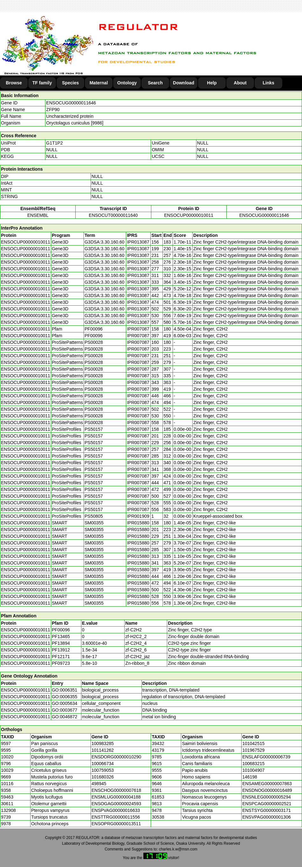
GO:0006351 (64, 690)
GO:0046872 (64, 716)
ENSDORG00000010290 (116, 756)
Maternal (99, 82)
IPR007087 (138, 328)
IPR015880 (138, 522)
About (240, 82)
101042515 (253, 743)
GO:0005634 (64, 703)
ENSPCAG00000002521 (266, 803)
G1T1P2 (54, 143)
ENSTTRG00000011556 (116, 817)
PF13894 (61, 643)
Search (155, 82)
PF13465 (61, 636)
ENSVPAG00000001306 (266, 817)
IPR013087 (138, 242)
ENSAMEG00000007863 (267, 783)
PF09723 (61, 663)
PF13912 (61, 649)
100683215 (253, 763)
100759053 (103, 770)
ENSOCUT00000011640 (113, 215)
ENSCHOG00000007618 (116, 790)
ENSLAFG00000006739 (266, 756)
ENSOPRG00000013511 (116, 823)
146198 (249, 776)
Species (70, 82)
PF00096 (61, 629)
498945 (99, 783)
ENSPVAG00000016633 (116, 810)
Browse (14, 82)
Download (183, 82)
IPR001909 (138, 516)
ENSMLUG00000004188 (116, 796)
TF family (42, 82)
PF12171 (61, 656)
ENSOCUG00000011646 (71, 102)
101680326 (103, 776)
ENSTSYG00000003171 (266, 810)
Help (211, 82)
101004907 (253, 770)
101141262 (103, 750)
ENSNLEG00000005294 (266, 796)
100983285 (103, 743)
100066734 (103, 763)
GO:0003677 (64, 710)
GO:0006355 (64, 696)
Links (268, 82)
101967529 (253, 750)
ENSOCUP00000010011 (188, 215)
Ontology (127, 82)
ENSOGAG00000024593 (116, 803)
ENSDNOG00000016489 (267, 790)
